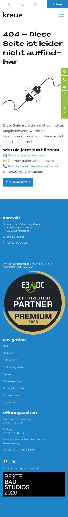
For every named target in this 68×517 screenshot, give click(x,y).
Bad (5, 346)
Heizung (8, 353)
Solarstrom (10, 360)
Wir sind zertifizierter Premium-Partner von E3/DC (29, 265)
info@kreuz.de (35, 4)
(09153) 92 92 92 (22, 4)
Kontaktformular (13, 388)
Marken (7, 374)
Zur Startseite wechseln (27, 155)
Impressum (10, 402)
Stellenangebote (13, 367)
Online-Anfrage (12, 381)
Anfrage (57, 4)
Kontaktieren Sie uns (25, 166)
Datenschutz (11, 395)
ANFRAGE (64, 105)
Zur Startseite (16, 182)
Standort (9, 4)
